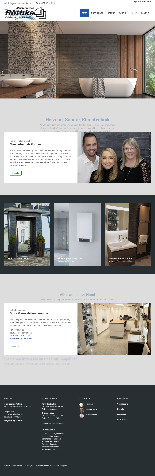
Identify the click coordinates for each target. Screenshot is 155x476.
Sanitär (123, 13)
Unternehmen (122, 404)
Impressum (137, 2)
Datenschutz (146, 2)
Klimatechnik (91, 414)
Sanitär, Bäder (92, 409)
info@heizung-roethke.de (19, 3)
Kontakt (120, 409)
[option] (27, 234)
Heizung (89, 404)
